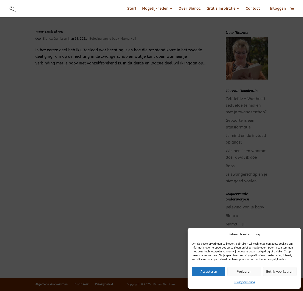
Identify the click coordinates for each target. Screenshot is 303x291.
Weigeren (244, 272)
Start (131, 9)
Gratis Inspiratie (221, 9)
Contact (253, 9)
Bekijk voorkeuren (279, 272)
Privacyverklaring (244, 282)
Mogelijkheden (155, 9)
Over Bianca (190, 9)
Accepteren (208, 272)
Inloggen (278, 9)
